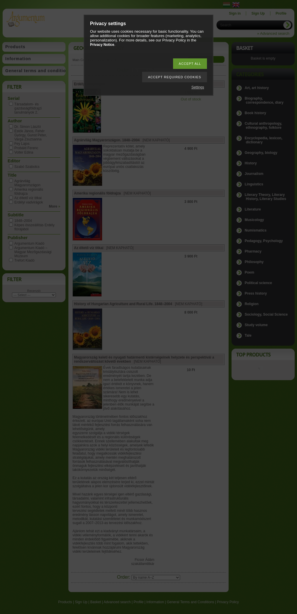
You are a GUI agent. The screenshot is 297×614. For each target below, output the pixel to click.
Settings (197, 87)
